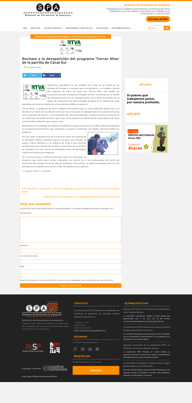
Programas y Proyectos (80, 28)
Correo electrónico (29, 256)
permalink (46, 171)
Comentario (26, 213)
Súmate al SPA (158, 19)
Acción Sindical (53, 28)
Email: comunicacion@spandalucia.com (90, 331)
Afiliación (102, 28)
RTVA (35, 171)
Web (22, 266)
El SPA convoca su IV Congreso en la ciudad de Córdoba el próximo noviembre (82, 197)
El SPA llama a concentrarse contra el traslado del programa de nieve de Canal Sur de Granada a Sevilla (71, 190)
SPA (26, 28)
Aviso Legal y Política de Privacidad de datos (39, 376)
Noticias (36, 28)
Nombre (24, 245)
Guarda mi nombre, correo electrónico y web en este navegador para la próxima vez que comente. (66, 280)
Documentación (121, 28)
